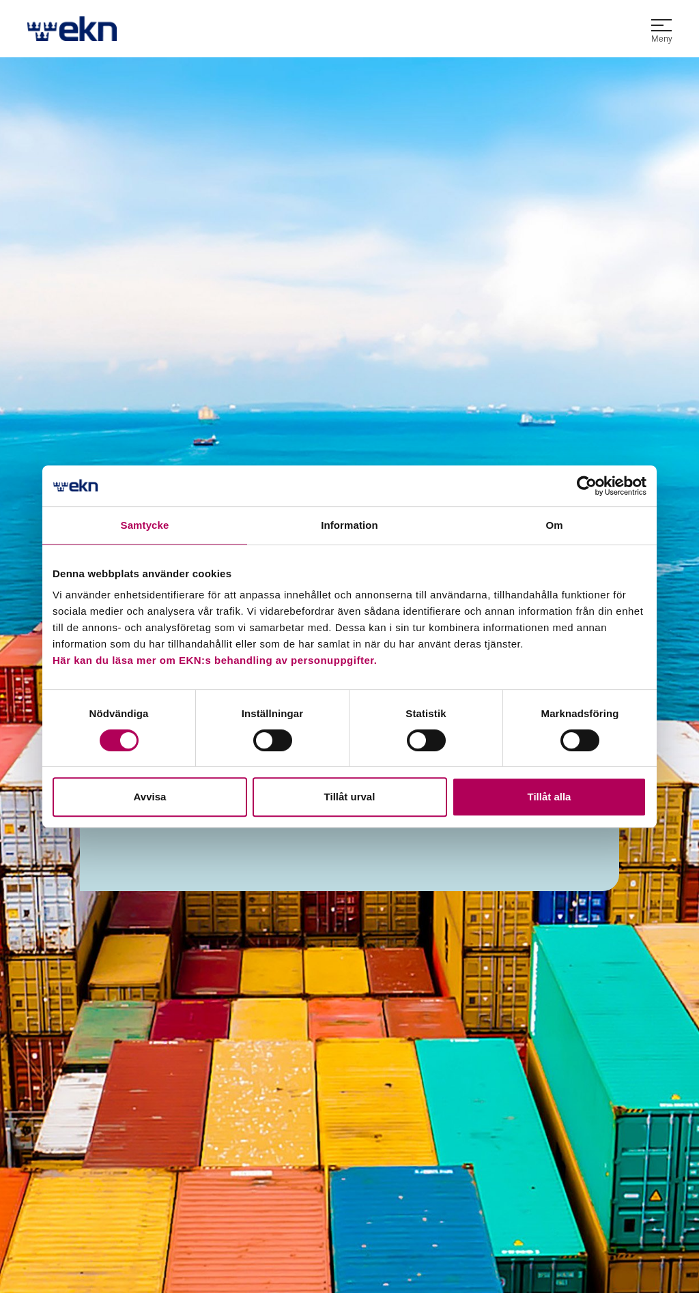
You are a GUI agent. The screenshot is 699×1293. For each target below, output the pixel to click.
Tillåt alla (549, 796)
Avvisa (150, 796)
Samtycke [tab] (145, 525)
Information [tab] (349, 525)
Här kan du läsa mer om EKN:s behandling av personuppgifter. (215, 660)
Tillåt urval (349, 796)
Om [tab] (553, 525)
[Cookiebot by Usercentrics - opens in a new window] (586, 486)
